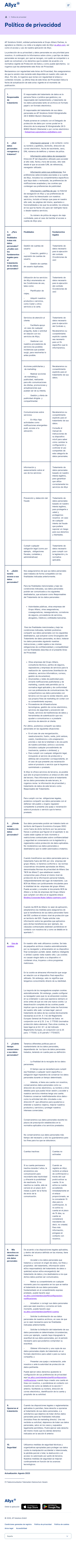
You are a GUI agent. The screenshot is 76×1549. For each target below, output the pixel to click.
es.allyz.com (59, 46)
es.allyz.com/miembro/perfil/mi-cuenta (41, 1312)
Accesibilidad (21, 1528)
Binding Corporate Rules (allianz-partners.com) (45, 898)
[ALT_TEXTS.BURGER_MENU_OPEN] (68, 5)
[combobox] (38, 1536)
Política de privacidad (43, 1524)
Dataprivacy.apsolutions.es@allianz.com (43, 133)
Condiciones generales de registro (18, 1524)
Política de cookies (61, 1524)
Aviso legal (9, 1528)
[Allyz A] (6, 18)
